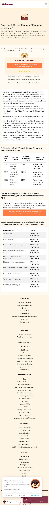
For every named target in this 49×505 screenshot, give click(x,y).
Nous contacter (24, 459)
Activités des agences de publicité (14, 174)
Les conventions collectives (24, 387)
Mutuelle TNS (24, 311)
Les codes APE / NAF (24, 390)
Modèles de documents (24, 382)
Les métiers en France (24, 393)
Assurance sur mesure (24, 340)
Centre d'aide (24, 456)
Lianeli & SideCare (24, 441)
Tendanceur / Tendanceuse (12, 279)
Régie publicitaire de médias (14, 182)
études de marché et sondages (13, 166)
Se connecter (24, 325)
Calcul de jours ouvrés (24, 361)
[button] (11, 502)
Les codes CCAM (24, 404)
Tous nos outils (24, 370)
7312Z (6, 180)
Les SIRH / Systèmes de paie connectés (24, 447)
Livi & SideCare (24, 439)
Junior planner (8, 239)
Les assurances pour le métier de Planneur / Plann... (24, 79)
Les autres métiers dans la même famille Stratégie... (24, 83)
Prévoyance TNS (24, 314)
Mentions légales (24, 470)
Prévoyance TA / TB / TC (24, 367)
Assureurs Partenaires (24, 444)
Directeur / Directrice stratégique (14, 262)
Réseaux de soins (24, 412)
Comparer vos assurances (24, 358)
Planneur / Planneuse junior (12, 285)
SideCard (24, 308)
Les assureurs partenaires (24, 396)
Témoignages (24, 465)
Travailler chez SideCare (24, 468)
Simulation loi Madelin (24, 364)
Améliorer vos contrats (24, 337)
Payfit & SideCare (24, 430)
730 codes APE (27, 121)
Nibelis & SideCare (24, 436)
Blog (24, 379)
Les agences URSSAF (24, 410)
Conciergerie (24, 322)
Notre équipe (24, 462)
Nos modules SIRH (24, 356)
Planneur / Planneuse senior (12, 273)
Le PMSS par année (24, 398)
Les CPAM (24, 401)
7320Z (6, 164)
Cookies (24, 476)
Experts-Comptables (24, 427)
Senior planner (8, 233)
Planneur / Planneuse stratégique (14, 245)
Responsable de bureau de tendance (15, 268)
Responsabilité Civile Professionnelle (24, 316)
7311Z (6, 172)
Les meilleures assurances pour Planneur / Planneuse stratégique (24, 65)
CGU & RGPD (24, 473)
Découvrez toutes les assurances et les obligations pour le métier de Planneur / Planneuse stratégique (24, 213)
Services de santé (24, 415)
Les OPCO (24, 407)
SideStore (24, 319)
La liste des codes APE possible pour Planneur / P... (24, 76)
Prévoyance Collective (24, 305)
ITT (24, 353)
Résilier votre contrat (24, 342)
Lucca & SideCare (24, 433)
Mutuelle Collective (24, 302)
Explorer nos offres (24, 334)
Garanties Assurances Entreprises (24, 418)
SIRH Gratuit (24, 350)
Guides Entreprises (24, 384)
